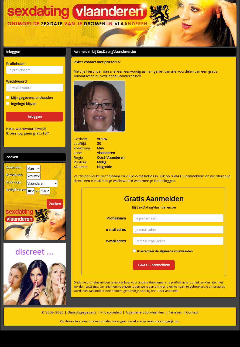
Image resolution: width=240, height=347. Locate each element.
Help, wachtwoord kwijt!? (26, 128)
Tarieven (175, 312)
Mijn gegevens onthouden (31, 97)
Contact (192, 312)
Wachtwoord (15, 81)
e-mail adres (116, 229)
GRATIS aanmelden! (154, 265)
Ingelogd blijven (22, 103)
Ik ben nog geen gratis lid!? (27, 133)
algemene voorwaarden (176, 251)
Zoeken (55, 203)
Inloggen (35, 116)
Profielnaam (116, 218)
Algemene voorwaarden (145, 312)
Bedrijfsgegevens (82, 312)
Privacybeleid (111, 312)
